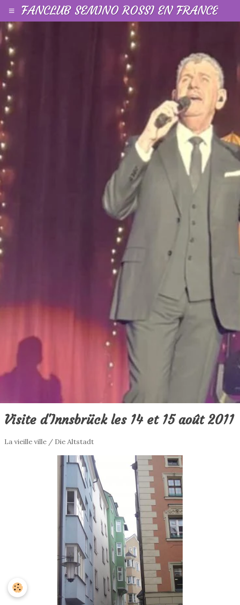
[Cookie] (17, 587)
